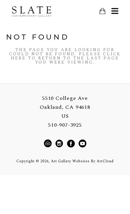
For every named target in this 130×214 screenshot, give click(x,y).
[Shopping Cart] (102, 11)
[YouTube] (82, 143)
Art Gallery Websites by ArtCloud (82, 161)
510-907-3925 (65, 125)
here (18, 58)
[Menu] (114, 11)
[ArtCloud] (48, 143)
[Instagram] (60, 143)
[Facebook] (72, 143)
